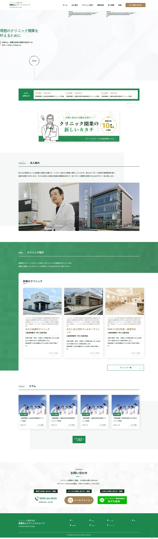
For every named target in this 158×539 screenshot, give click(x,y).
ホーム (65, 5)
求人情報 (111, 5)
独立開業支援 (77, 526)
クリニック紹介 (87, 5)
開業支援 (100, 5)
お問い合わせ (96, 526)
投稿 (120, 5)
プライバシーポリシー (118, 526)
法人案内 (95, 521)
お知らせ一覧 (132, 106)
